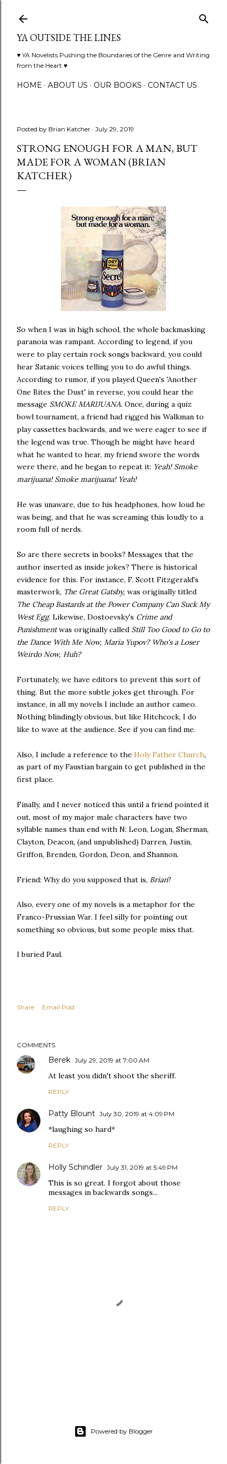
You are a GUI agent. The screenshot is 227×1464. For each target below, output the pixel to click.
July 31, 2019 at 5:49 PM (142, 1167)
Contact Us (172, 85)
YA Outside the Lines (69, 38)
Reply (58, 1092)
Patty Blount (71, 1113)
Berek (59, 1060)
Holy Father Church (169, 754)
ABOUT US (68, 85)
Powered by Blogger (113, 1431)
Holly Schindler (75, 1167)
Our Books (118, 85)
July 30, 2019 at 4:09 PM (136, 1114)
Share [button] (25, 1007)
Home (29, 85)
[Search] (204, 16)
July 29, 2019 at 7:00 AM (112, 1060)
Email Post (58, 1007)
